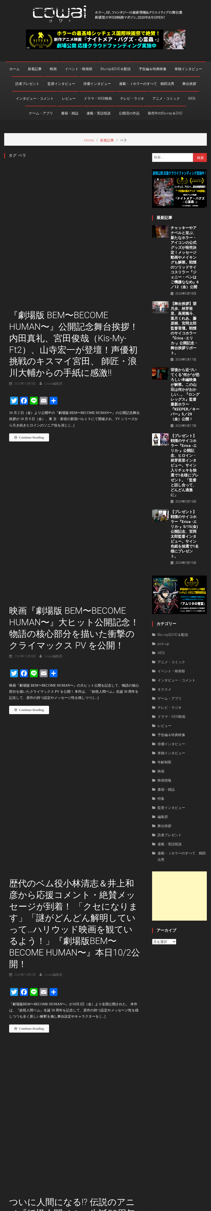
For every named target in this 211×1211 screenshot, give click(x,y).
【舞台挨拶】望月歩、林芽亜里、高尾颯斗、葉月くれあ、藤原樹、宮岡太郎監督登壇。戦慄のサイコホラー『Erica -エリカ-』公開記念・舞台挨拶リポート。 (184, 328)
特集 (161, 798)
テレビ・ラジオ (132, 98)
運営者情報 (151, 1206)
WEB (191, 98)
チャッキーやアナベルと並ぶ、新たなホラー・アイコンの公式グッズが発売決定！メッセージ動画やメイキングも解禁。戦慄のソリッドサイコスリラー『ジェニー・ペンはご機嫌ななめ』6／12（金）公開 (185, 257)
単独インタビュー (188, 69)
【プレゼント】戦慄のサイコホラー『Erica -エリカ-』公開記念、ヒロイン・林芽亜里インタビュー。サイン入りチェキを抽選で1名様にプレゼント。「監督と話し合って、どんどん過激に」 (185, 465)
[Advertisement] (179, 896)
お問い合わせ (198, 1206)
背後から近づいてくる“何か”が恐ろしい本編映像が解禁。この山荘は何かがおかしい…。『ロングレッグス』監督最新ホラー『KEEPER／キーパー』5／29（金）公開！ (185, 394)
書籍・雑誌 (69, 113)
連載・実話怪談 (99, 113)
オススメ (164, 689)
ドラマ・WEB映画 (98, 98)
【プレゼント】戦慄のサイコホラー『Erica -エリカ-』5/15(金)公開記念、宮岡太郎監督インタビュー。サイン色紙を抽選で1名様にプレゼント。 (185, 534)
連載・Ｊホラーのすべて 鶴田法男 (146, 84)
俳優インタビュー (97, 84)
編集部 (163, 816)
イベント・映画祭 (78, 69)
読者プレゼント (27, 84)
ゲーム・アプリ (41, 113)
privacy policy (174, 1206)
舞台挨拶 (189, 84)
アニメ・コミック (166, 98)
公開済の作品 (129, 113)
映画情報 (164, 780)
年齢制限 (164, 762)
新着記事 (35, 69)
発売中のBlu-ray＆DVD (165, 113)
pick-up (163, 643)
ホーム (14, 69)
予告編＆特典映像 (152, 69)
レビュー (69, 98)
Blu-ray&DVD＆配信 (116, 69)
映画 (53, 69)
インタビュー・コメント (35, 98)
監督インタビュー (61, 84)
